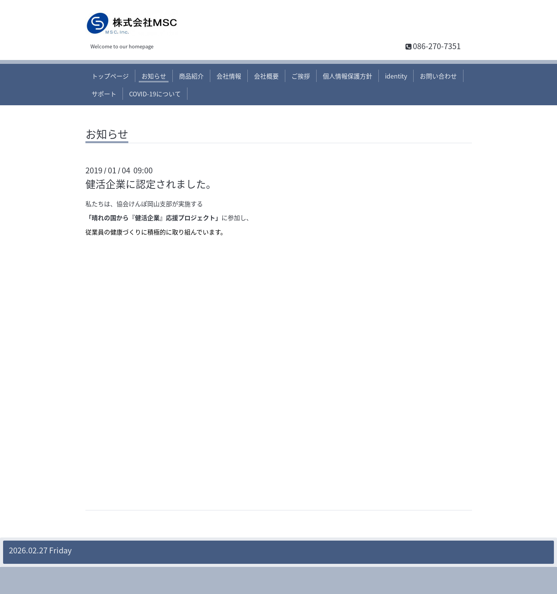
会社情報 (228, 75)
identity (396, 75)
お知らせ (153, 75)
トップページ (110, 75)
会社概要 (266, 75)
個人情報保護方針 (347, 75)
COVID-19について (155, 93)
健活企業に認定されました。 (150, 183)
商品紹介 (191, 75)
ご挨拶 (300, 75)
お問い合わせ (438, 75)
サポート (104, 93)
